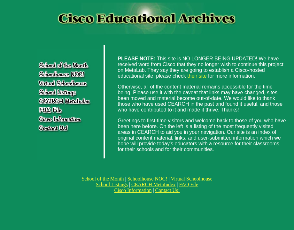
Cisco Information (133, 190)
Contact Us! (167, 190)
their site (196, 76)
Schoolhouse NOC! (147, 178)
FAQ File (188, 184)
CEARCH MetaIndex (153, 184)
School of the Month (102, 178)
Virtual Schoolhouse (191, 178)
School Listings (112, 184)
